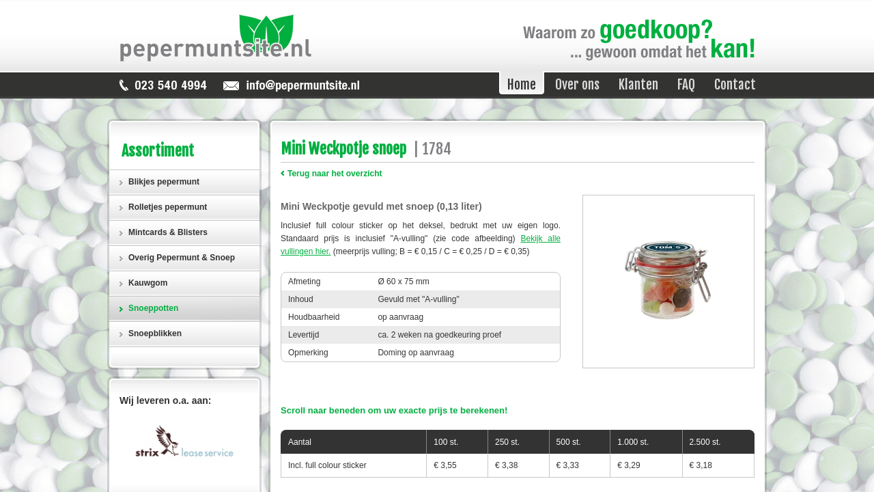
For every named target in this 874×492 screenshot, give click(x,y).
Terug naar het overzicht (334, 173)
